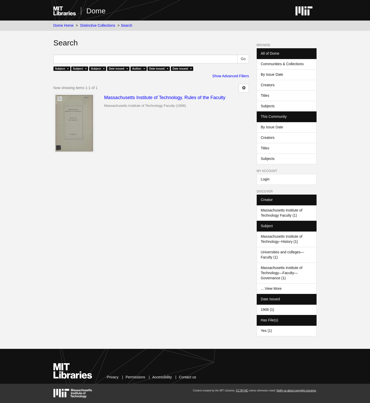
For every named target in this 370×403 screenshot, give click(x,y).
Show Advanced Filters (230, 76)
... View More (271, 288)
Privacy (112, 377)
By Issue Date (272, 74)
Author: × (138, 68)
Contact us (187, 377)
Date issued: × (118, 68)
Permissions (135, 377)
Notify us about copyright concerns (296, 390)
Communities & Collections (282, 64)
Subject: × (62, 68)
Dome (96, 11)
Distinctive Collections (97, 25)
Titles (265, 95)
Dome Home (63, 25)
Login (265, 179)
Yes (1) (266, 331)
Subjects (268, 106)
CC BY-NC (242, 390)
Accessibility (162, 377)
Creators (268, 85)
